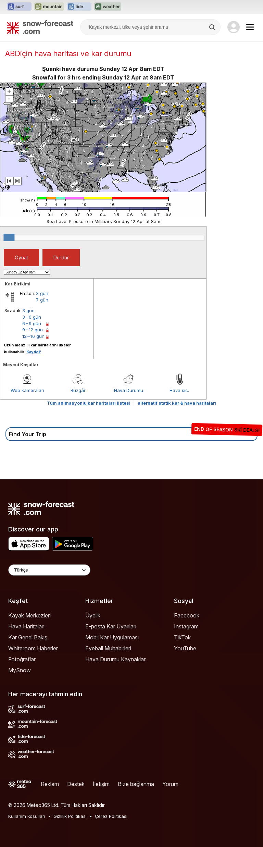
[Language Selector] (49, 570)
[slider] (8, 237)
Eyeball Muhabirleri (108, 648)
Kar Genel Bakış (27, 637)
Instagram (186, 626)
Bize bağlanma (136, 784)
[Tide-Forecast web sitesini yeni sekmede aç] (79, 6)
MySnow (19, 670)
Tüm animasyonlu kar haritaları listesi (88, 403)
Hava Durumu (128, 390)
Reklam (50, 784)
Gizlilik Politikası (70, 816)
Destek (76, 784)
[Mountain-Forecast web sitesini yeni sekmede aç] (49, 6)
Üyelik (92, 615)
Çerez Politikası (111, 816)
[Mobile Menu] (250, 27)
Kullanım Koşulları (26, 816)
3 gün (42, 293)
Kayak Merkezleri (29, 615)
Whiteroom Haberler (33, 648)
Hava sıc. (179, 390)
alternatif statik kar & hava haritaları (177, 403)
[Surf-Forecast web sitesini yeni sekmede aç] (19, 6)
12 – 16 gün (33, 336)
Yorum (170, 784)
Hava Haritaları (26, 626)
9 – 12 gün (32, 329)
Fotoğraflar (22, 659)
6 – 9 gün (31, 323)
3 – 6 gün (31, 317)
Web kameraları (27, 390)
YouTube (185, 648)
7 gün (42, 300)
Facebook (186, 615)
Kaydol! (33, 351)
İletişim (101, 784)
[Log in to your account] (233, 27)
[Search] (212, 27)
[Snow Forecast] (40, 27)
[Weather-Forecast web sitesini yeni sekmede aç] (107, 6)
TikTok (182, 637)
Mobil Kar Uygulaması (112, 637)
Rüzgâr (78, 390)
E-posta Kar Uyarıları (110, 626)
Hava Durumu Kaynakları (116, 659)
